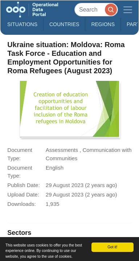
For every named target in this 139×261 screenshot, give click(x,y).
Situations (22, 24)
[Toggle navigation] (128, 9)
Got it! (112, 247)
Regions (103, 24)
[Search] (96, 9)
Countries (64, 24)
